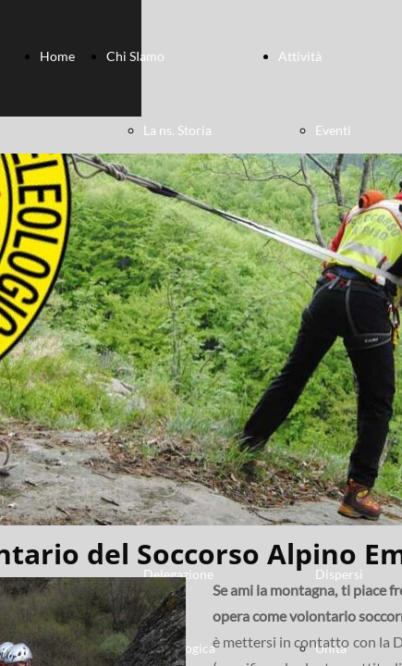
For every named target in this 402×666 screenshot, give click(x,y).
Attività (300, 56)
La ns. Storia (177, 130)
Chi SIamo (135, 56)
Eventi (333, 130)
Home (57, 56)
